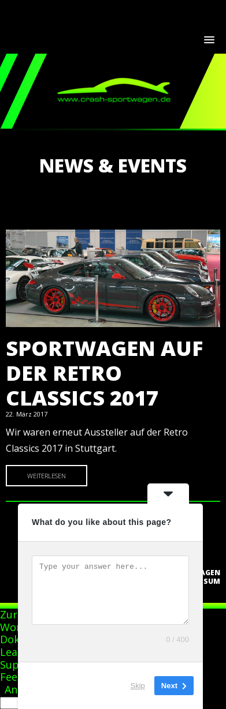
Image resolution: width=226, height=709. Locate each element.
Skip (138, 685)
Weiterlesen (46, 475)
